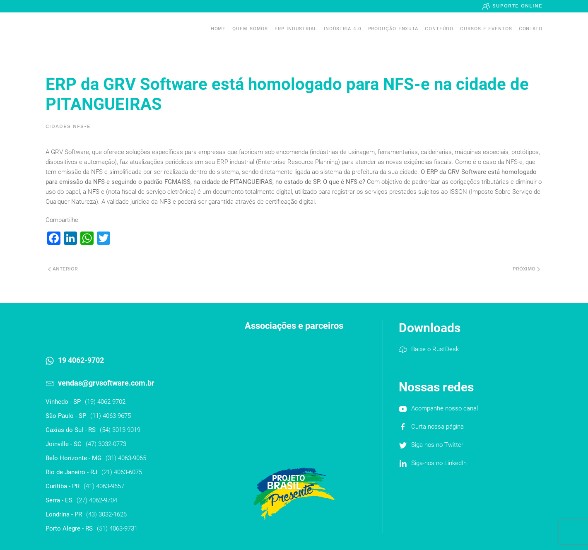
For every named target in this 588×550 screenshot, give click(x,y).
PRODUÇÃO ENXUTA (393, 28)
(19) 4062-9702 (105, 401)
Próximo (526, 269)
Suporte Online (516, 6)
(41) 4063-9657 (104, 486)
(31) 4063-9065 (126, 458)
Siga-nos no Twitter (437, 445)
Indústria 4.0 (342, 28)
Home (218, 28)
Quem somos (250, 28)
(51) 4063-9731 (117, 528)
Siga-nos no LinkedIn (439, 463)
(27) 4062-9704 (97, 500)
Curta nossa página (437, 426)
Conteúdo (439, 28)
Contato (530, 28)
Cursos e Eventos (486, 28)
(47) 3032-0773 (106, 444)
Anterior (63, 269)
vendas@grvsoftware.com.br (106, 383)
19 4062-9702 (81, 360)
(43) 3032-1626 (106, 514)
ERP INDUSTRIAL (296, 28)
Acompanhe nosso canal (444, 408)
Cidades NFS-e (68, 126)
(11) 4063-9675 (110, 416)
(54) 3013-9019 (120, 430)
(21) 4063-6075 (121, 472)
